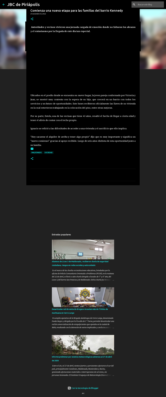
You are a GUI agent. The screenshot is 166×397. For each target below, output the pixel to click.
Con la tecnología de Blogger (83, 388)
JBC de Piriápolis (23, 4)
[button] (32, 19)
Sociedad (49, 152)
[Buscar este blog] (150, 4)
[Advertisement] (83, 207)
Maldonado (37, 152)
